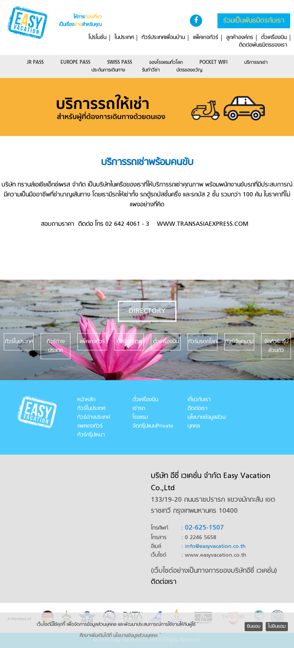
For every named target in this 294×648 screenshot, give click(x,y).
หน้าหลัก (86, 399)
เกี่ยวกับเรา (199, 399)
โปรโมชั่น (97, 38)
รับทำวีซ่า (151, 70)
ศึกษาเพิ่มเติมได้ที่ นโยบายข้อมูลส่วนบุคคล (118, 636)
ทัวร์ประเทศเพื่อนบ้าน (163, 38)
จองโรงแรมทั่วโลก (166, 62)
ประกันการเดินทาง (108, 70)
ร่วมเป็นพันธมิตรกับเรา (253, 20)
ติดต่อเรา (197, 408)
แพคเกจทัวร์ (90, 426)
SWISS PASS (119, 62)
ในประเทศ (124, 38)
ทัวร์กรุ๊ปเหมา (91, 435)
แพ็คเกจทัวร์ (205, 38)
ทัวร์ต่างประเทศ (93, 417)
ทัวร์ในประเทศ (91, 408)
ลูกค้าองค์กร (239, 38)
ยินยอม (253, 626)
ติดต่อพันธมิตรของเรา (263, 45)
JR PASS (35, 62)
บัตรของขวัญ (189, 70)
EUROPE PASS (75, 62)
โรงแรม (140, 417)
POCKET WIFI (213, 62)
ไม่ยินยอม (277, 626)
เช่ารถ (138, 408)
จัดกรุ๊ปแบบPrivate (152, 426)
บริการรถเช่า (256, 62)
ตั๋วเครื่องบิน (274, 38)
